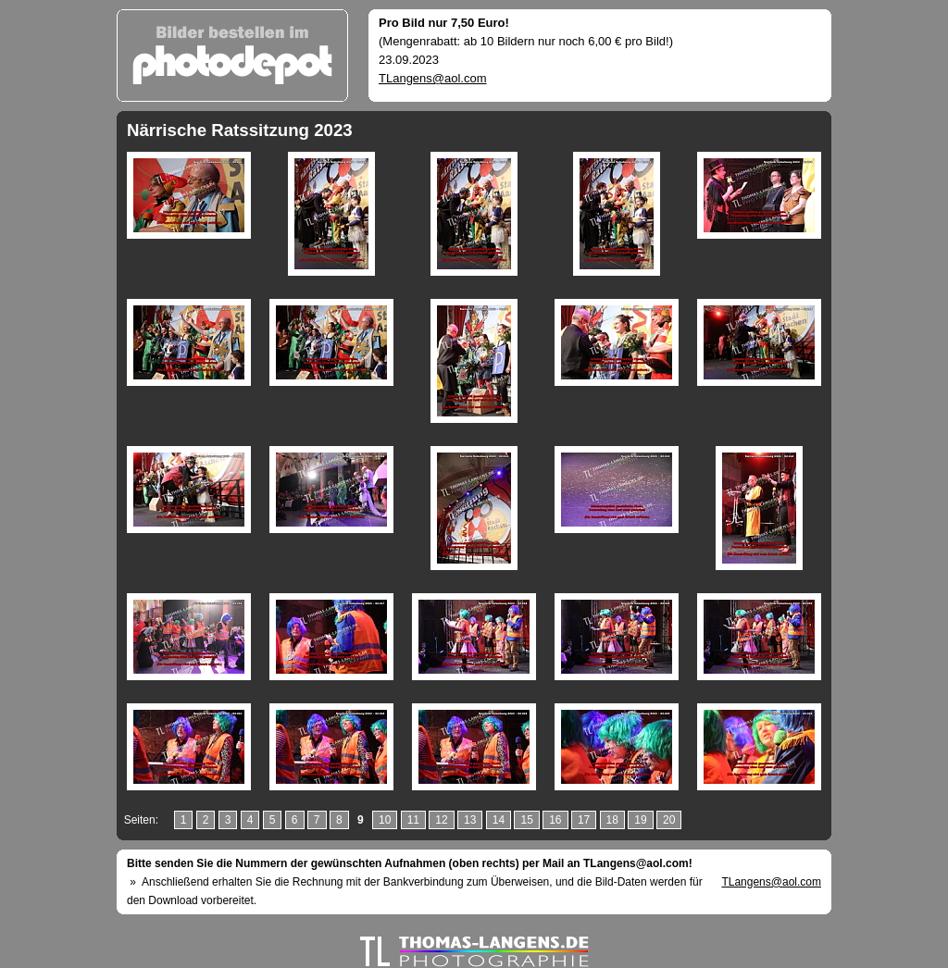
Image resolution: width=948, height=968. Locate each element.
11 (413, 819)
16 (555, 819)
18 (612, 819)
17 (584, 819)
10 (385, 819)
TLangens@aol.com (433, 78)
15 (526, 819)
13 (470, 819)
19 (640, 819)
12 (441, 819)
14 (499, 819)
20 (669, 819)
